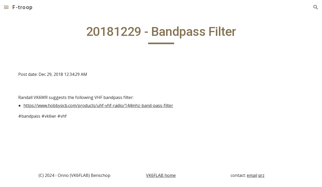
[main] (161, 34)
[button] (6, 7)
